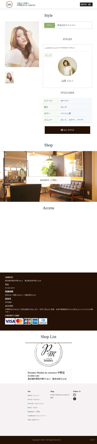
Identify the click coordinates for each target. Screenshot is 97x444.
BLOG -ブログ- (33, 408)
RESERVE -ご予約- (48, 180)
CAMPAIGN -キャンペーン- (37, 416)
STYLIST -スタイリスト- (36, 403)
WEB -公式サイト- (34, 420)
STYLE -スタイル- (34, 399)
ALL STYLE (67, 130)
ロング (48, 55)
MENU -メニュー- (34, 395)
